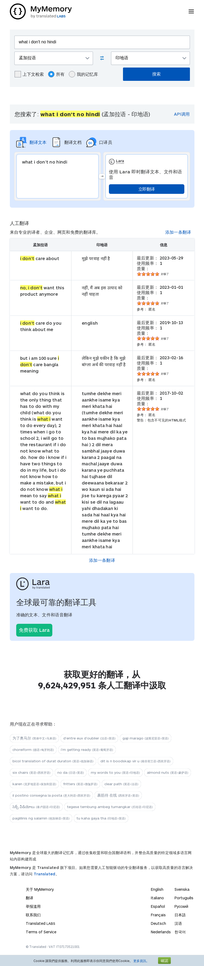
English (157, 889)
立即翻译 (146, 188)
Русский (181, 906)
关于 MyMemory (40, 889)
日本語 (180, 915)
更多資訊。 (141, 961)
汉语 (178, 923)
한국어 (180, 932)
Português (184, 898)
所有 (56, 74)
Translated (45, 874)
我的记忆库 (83, 74)
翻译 (29, 898)
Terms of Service (41, 932)
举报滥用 (33, 906)
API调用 (182, 113)
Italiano (157, 898)
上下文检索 (29, 74)
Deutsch (158, 923)
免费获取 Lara (34, 630)
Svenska (182, 889)
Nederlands (161, 932)
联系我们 (33, 915)
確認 (164, 960)
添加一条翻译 (178, 232)
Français (158, 915)
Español (158, 906)
